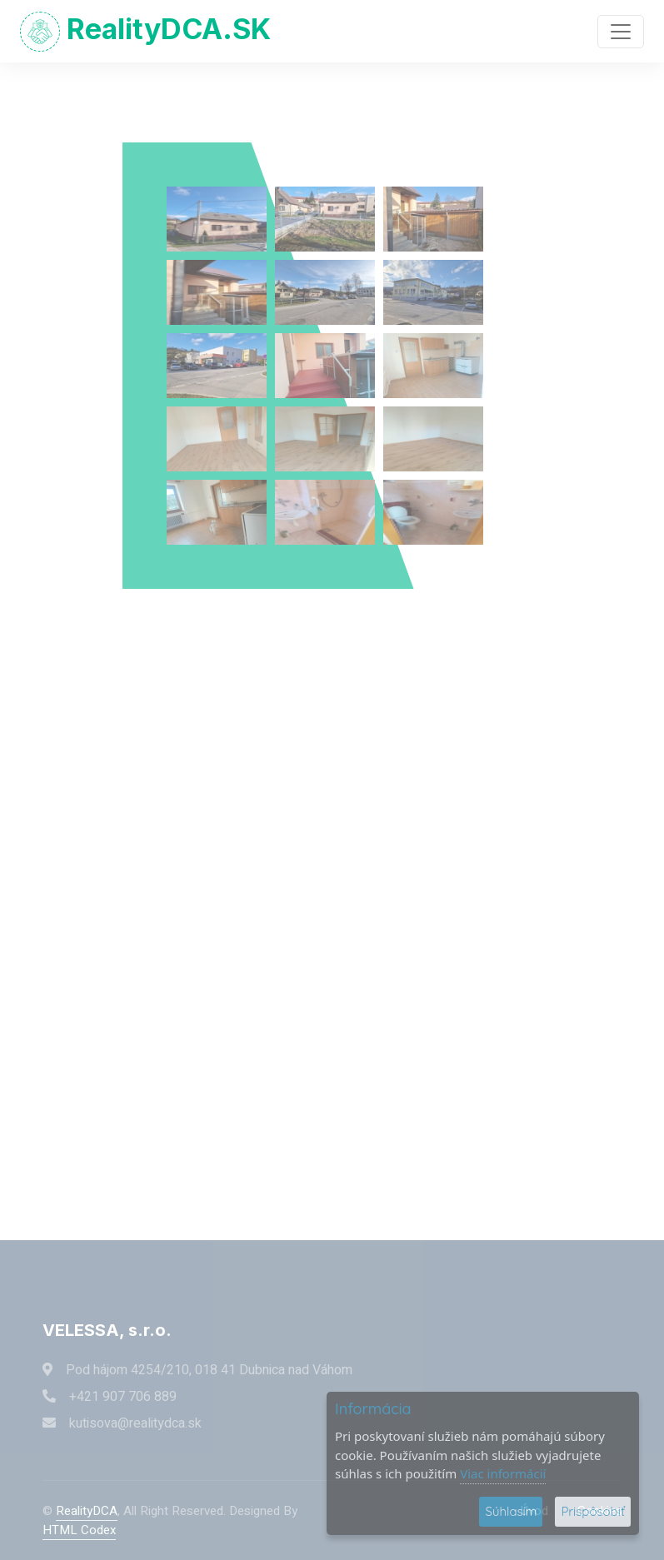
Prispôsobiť (593, 1511)
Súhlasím (511, 1511)
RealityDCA (86, 1511)
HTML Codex (79, 1530)
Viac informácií (503, 1473)
